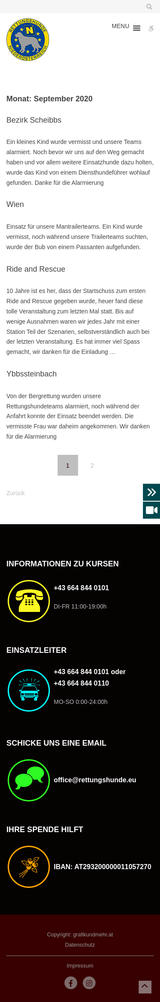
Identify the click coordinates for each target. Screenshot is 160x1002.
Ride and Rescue (35, 269)
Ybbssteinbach (31, 374)
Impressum (80, 966)
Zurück (15, 493)
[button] (120, 28)
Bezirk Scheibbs (33, 120)
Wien (15, 204)
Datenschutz (80, 945)
